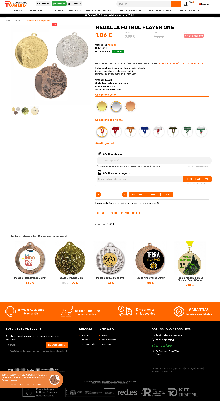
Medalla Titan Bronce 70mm (30, 278)
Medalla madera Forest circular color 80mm (190, 279)
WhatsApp (162, 346)
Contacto (106, 344)
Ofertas (85, 335)
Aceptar (12, 385)
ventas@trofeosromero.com (167, 335)
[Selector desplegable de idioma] (205, 3)
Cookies (199, 368)
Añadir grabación (113, 154)
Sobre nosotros (109, 340)
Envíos (105, 335)
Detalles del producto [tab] (117, 213)
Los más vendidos (90, 344)
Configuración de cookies (30, 385)
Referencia (100, 224)
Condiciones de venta (162, 371)
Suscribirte (56, 345)
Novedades (87, 340)
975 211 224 (163, 340)
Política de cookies (9, 380)
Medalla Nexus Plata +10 (110, 278)
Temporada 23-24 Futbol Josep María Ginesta (138, 166)
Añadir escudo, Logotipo (117, 173)
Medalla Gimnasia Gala (70, 278)
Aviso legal (190, 368)
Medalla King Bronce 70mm (149, 278)
